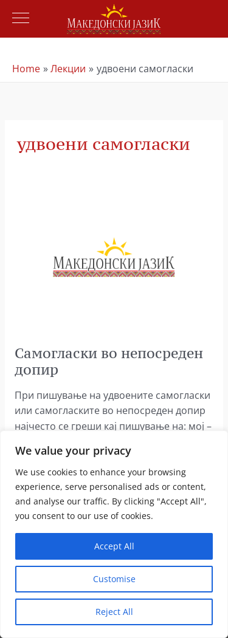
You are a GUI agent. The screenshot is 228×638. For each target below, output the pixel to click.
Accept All (114, 546)
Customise (114, 579)
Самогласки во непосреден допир (109, 361)
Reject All (114, 611)
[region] (114, 534)
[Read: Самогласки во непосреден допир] (114, 256)
